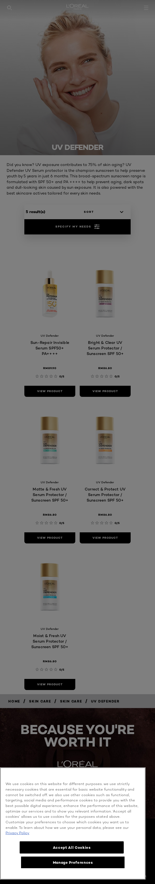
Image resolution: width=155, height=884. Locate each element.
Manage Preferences (73, 862)
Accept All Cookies (73, 847)
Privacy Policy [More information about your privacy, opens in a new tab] (17, 833)
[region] (73, 823)
